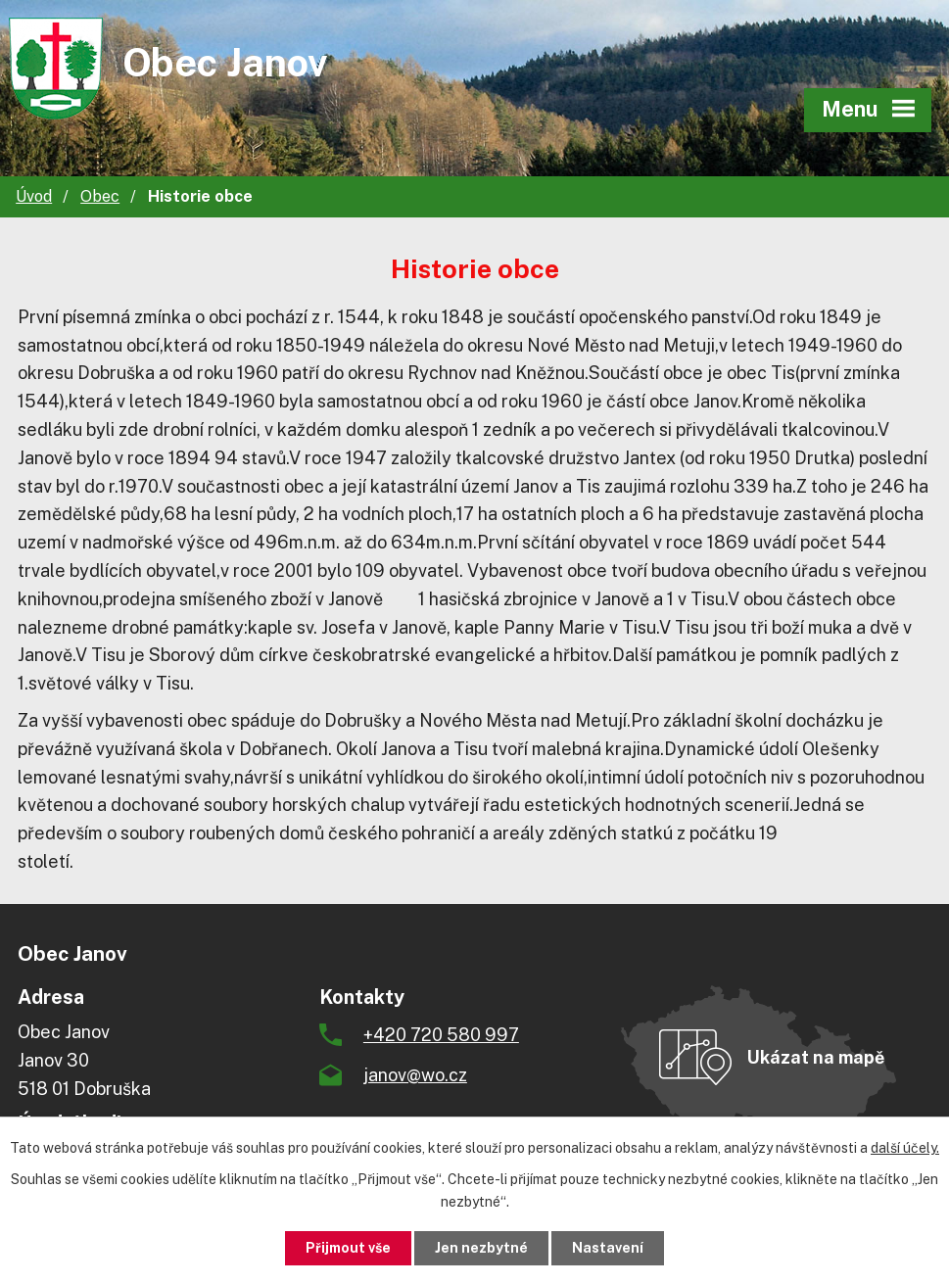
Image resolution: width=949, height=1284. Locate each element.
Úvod (34, 196)
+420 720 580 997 (441, 1034)
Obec (99, 196)
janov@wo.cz (415, 1075)
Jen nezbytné (481, 1248)
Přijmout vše (348, 1248)
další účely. (905, 1148)
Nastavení (607, 1248)
